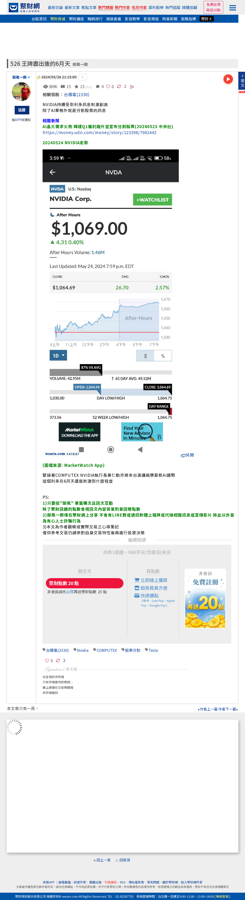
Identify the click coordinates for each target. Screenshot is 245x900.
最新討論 (55, 7)
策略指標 (188, 19)
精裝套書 (113, 19)
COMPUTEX (107, 650)
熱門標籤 (105, 7)
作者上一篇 (207, 708)
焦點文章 (88, 7)
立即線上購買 (150, 580)
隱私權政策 (136, 882)
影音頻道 (151, 19)
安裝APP (49, 882)
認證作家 (80, 882)
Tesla (153, 650)
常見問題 (153, 882)
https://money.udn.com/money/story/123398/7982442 (100, 132)
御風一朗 (80, 64)
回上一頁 (103, 859)
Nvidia (82, 650)
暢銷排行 (95, 19)
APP (18, 119)
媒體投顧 (189, 7)
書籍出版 (95, 882)
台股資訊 (39, 19)
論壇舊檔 (64, 882)
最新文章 (72, 7)
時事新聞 (169, 19)
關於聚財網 (170, 882)
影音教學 (132, 19)
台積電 (70, 94)
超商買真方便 (150, 588)
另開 (187, 455)
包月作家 (139, 7)
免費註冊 (213, 4)
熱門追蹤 (172, 7)
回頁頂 (124, 859)
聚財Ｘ (206, 19)
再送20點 (213, 9)
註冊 (70, 591)
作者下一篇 (228, 708)
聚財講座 (76, 19)
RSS (123, 882)
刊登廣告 (111, 882)
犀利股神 (156, 7)
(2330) (83, 94)
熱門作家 (122, 7)
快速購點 (156, 600)
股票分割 (132, 650)
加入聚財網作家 (191, 882)
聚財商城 (57, 19)
